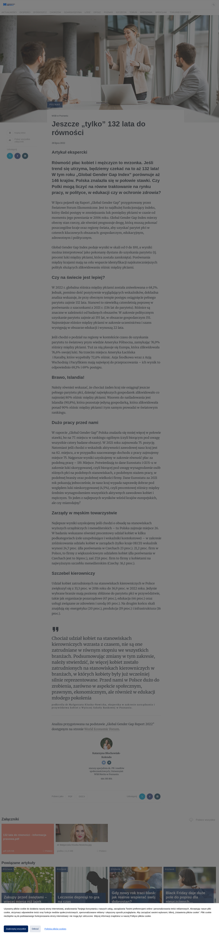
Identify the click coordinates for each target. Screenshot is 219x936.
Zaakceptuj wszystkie (16, 929)
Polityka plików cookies (55, 929)
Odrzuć (35, 929)
